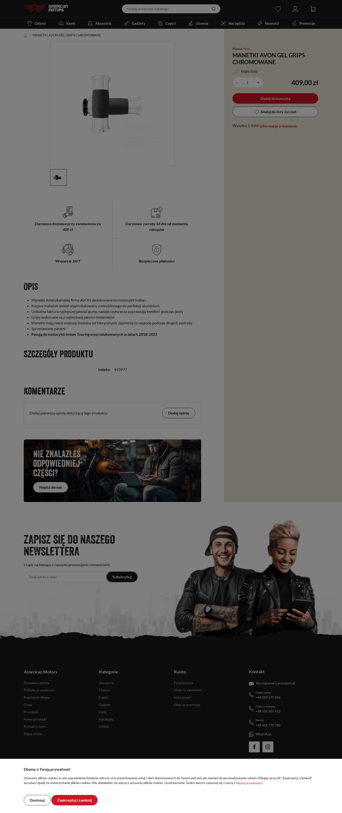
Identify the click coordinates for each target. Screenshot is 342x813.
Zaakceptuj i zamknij (74, 800)
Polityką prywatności (248, 783)
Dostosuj (37, 800)
